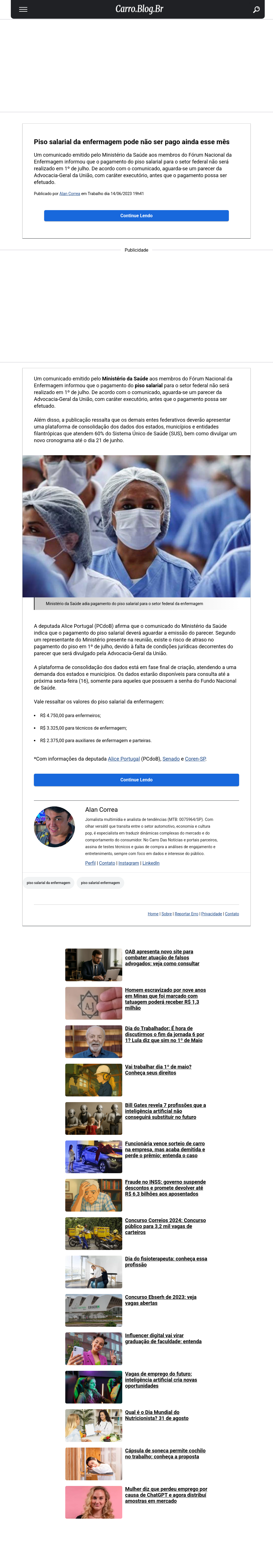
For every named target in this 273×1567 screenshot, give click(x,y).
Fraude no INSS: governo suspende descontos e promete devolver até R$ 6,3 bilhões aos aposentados (165, 1188)
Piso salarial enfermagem (100, 883)
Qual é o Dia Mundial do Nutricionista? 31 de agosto (157, 1415)
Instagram (129, 863)
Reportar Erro (186, 914)
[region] (136, 65)
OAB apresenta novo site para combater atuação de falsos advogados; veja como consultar (162, 957)
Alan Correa (70, 193)
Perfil (90, 863)
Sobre (167, 914)
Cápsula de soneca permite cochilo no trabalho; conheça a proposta (165, 1454)
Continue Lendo (137, 215)
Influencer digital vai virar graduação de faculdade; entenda (163, 1338)
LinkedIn (151, 863)
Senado (171, 759)
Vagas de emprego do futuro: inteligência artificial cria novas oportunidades (161, 1380)
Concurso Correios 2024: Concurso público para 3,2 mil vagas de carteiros (165, 1226)
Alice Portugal (124, 759)
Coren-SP (195, 759)
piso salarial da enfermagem (48, 883)
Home (153, 914)
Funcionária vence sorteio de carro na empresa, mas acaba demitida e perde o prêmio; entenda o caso (165, 1149)
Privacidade (211, 914)
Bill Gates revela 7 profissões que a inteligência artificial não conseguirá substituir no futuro (165, 1111)
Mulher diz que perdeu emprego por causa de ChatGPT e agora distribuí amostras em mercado (166, 1495)
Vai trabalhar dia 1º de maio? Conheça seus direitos (158, 1070)
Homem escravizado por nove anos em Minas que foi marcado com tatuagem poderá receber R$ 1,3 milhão (165, 999)
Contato (107, 863)
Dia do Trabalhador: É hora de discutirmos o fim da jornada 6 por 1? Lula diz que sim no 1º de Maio (164, 1034)
